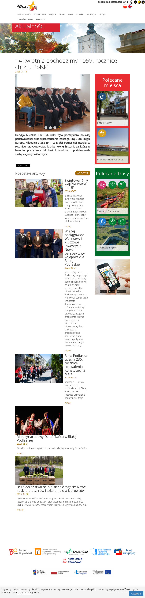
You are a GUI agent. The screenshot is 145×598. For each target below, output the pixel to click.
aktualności (23, 14)
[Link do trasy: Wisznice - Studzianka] (112, 196)
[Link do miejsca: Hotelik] (112, 108)
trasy (62, 14)
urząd (102, 14)
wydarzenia (40, 14)
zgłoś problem (25, 19)
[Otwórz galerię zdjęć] (52, 103)
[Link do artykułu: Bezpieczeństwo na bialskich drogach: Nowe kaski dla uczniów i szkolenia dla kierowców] (39, 470)
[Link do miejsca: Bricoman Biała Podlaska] (112, 145)
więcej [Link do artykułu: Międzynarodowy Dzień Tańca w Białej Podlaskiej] (20, 453)
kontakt (40, 19)
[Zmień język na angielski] (130, 6)
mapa (70, 14)
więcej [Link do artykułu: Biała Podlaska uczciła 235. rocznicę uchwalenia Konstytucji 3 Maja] (68, 402)
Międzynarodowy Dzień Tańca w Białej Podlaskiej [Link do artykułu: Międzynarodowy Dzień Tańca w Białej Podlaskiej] (47, 438)
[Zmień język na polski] (125, 6)
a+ (124, 1)
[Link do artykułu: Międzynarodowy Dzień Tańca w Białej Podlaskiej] (39, 420)
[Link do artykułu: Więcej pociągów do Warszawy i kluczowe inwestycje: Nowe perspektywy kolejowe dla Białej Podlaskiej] (39, 243)
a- (128, 1)
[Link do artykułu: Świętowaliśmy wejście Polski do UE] (39, 193)
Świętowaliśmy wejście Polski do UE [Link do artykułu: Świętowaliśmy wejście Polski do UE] (76, 184)
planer (79, 14)
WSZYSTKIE (83, 173)
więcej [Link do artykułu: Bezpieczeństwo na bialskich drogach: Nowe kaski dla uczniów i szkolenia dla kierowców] (20, 509)
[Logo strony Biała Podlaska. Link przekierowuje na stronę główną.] (27, 5)
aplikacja (91, 14)
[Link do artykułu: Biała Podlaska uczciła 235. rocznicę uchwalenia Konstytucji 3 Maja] (39, 368)
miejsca (52, 14)
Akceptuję (136, 593)
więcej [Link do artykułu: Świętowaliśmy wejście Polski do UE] (68, 226)
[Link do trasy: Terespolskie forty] (112, 233)
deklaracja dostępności (110, 1)
